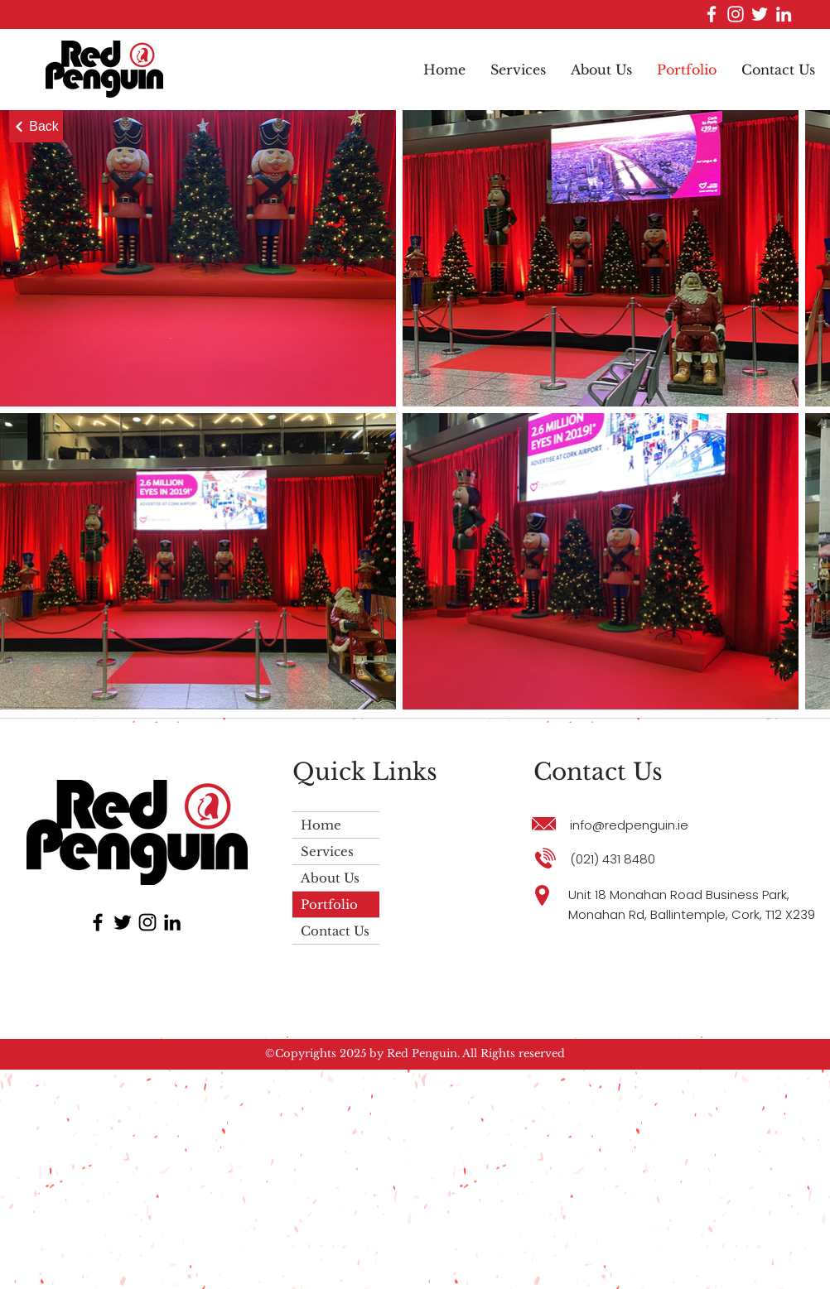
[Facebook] (711, 14)
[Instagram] (735, 14)
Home (321, 825)
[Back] (36, 126)
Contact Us (335, 931)
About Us (330, 878)
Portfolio (329, 904)
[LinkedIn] (783, 14)
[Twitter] (759, 14)
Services (327, 851)
